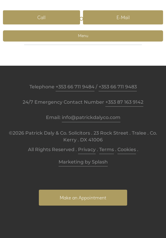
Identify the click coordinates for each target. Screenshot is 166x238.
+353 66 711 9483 (118, 87)
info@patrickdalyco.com (91, 117)
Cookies (126, 149)
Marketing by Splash (83, 162)
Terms (106, 149)
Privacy (87, 149)
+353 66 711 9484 (75, 87)
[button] (41, 17)
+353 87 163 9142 (124, 102)
